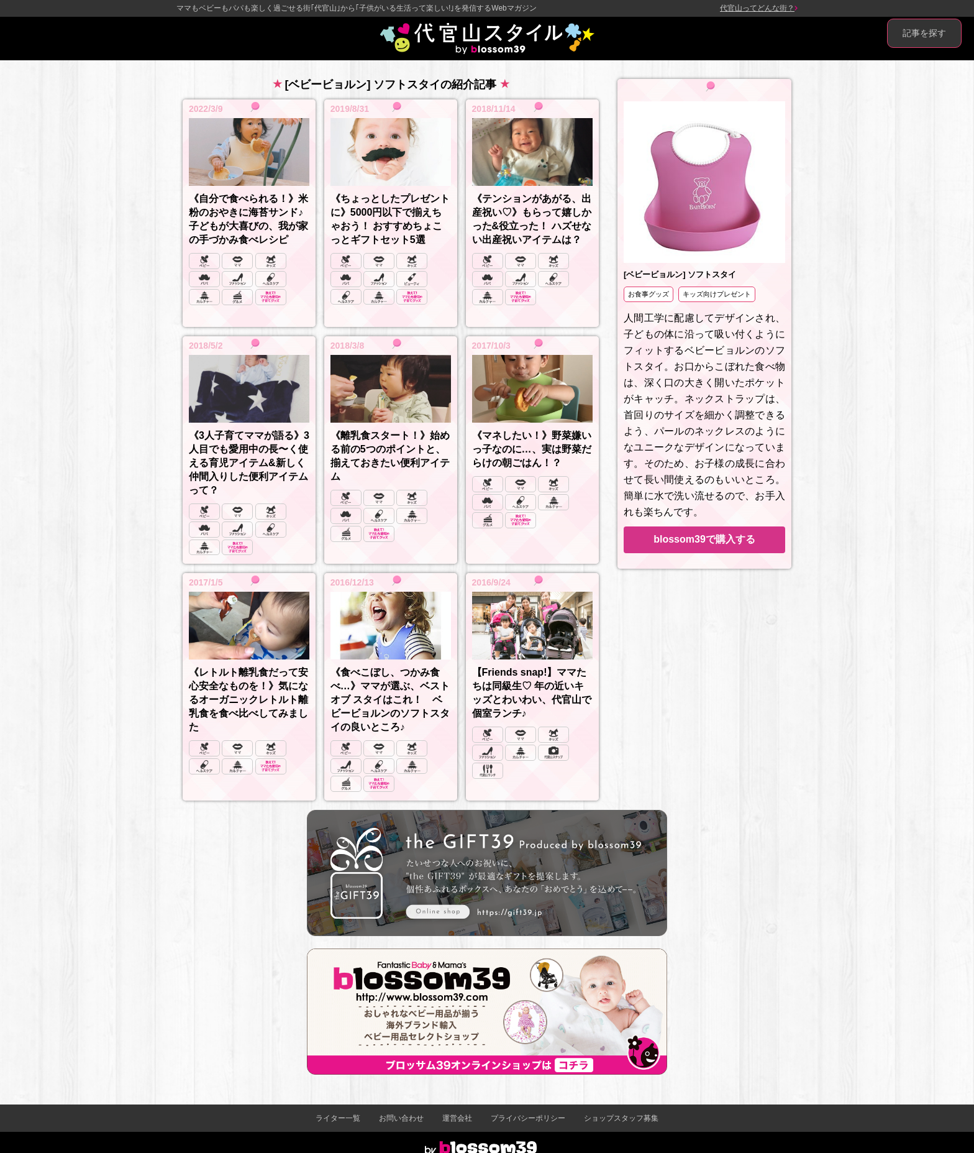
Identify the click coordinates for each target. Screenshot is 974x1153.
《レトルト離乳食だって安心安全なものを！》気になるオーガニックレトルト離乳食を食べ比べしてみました (248, 699)
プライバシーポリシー (528, 1118)
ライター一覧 (338, 1118)
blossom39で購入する (704, 539)
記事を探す (924, 33)
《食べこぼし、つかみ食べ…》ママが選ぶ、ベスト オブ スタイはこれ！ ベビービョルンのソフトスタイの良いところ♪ (390, 699)
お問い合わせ (401, 1118)
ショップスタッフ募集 (621, 1118)
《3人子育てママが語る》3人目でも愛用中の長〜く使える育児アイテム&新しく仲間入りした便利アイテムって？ (249, 462)
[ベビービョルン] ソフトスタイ (680, 274)
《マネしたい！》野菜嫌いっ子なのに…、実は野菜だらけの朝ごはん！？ (531, 449)
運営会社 (457, 1118)
